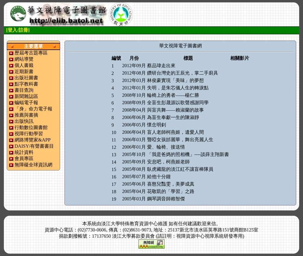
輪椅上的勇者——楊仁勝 (173, 95)
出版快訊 (23, 121)
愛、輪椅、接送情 (166, 146)
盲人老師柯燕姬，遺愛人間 (175, 132)
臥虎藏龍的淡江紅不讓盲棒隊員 (180, 169)
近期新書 (23, 71)
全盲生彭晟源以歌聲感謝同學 (178, 102)
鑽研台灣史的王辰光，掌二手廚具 (182, 72)
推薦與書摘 (26, 114)
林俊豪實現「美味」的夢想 (175, 80)
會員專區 (23, 158)
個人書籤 (23, 65)
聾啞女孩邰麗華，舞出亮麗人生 (180, 139)
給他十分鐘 (159, 176)
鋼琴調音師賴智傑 (166, 198)
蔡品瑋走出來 (161, 65)
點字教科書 (26, 83)
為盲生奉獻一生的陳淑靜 (173, 117)
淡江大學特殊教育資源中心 (129, 223)
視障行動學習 (28, 133)
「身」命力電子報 (33, 108)
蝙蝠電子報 (26, 102)
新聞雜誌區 (26, 96)
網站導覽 (23, 59)
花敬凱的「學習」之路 (170, 191)
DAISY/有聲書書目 (34, 146)
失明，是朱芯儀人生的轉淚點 (178, 87)
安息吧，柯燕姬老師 (168, 161)
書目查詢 (23, 90)
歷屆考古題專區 (31, 52)
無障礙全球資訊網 (33, 164)
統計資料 (23, 152)
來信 (211, 223)
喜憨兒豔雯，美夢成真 (170, 183)
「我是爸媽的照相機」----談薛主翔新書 (188, 154)
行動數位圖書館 (31, 127)
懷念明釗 (156, 124)
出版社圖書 (26, 77)
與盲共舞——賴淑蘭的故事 (175, 109)
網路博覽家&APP (32, 139)
